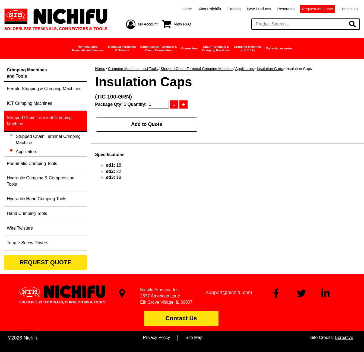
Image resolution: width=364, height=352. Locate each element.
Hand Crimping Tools (27, 213)
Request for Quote (317, 9)
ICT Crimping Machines (29, 103)
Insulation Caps (270, 68)
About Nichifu (209, 9)
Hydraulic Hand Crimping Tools (36, 198)
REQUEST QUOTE (45, 262)
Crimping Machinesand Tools (247, 48)
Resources (286, 9)
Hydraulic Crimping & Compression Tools (40, 181)
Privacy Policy (156, 337)
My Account (147, 24)
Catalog (233, 9)
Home (187, 9)
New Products (259, 9)
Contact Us (349, 9)
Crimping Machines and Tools (133, 68)
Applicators (244, 68)
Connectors (189, 48)
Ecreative (344, 337)
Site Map (193, 337)
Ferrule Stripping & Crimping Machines (44, 88)
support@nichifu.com (229, 292)
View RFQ (182, 24)
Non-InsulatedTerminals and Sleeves (88, 48)
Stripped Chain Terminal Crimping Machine (196, 68)
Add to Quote (146, 124)
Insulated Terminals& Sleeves (122, 48)
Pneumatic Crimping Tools (32, 163)
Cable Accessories (279, 48)
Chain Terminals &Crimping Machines (216, 48)
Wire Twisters (20, 228)
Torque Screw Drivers (27, 242)
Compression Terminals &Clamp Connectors (158, 48)
